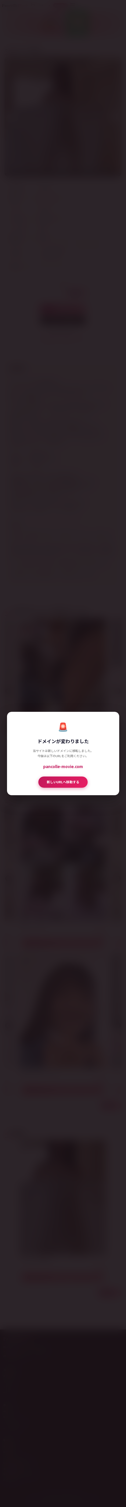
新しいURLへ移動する (63, 782)
